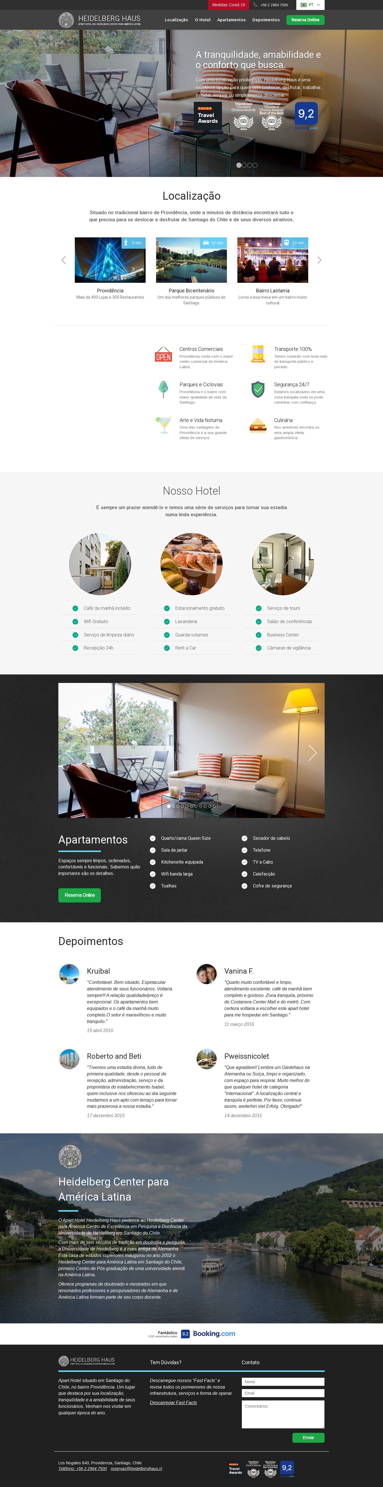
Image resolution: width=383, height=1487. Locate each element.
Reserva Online (305, 20)
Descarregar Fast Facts (173, 1402)
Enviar (308, 1437)
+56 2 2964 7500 (274, 5)
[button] (91, 274)
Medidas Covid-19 (228, 5)
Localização (176, 19)
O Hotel (202, 19)
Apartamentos (231, 19)
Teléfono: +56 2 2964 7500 (82, 1468)
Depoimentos (266, 19)
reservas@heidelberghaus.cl (136, 1468)
